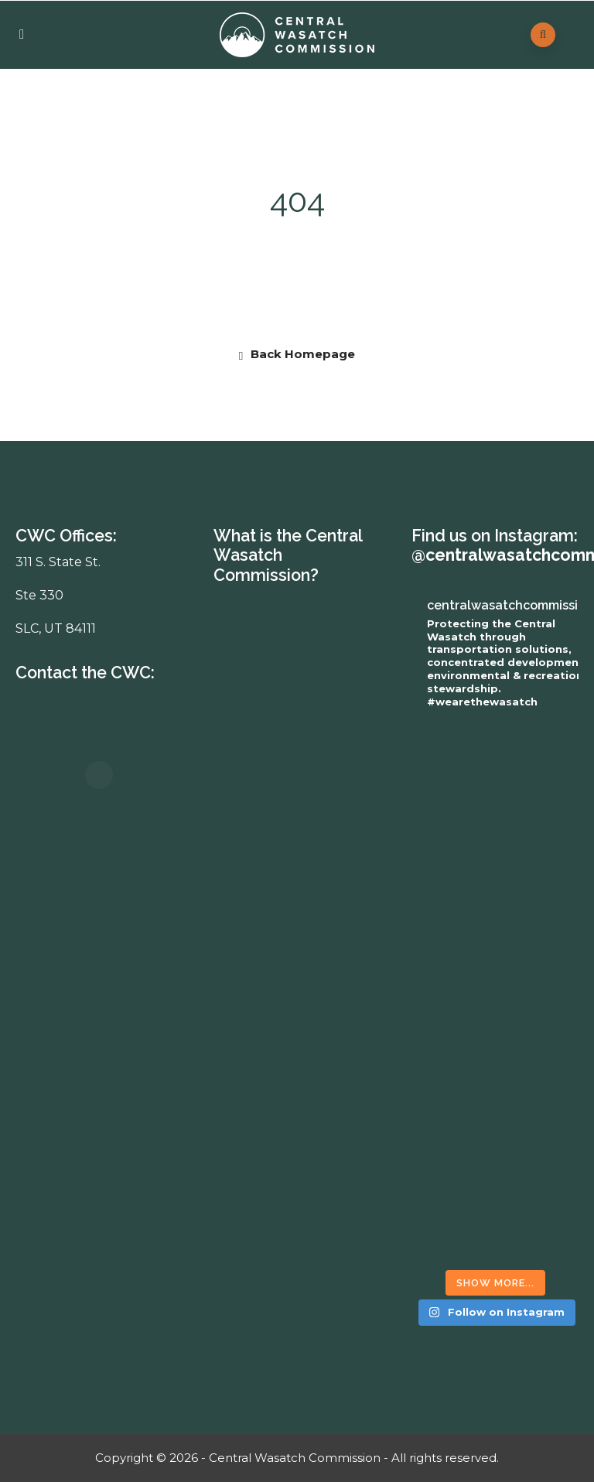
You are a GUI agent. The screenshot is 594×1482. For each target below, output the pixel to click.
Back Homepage (297, 354)
